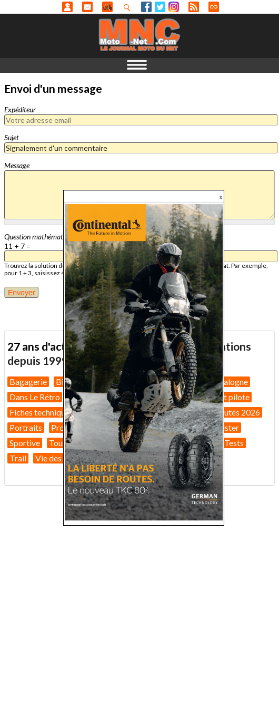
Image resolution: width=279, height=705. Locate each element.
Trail (17, 458)
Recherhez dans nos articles (129, 7)
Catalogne (229, 381)
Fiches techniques (41, 412)
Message (16, 165)
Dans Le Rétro (34, 397)
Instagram (173, 7)
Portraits (25, 427)
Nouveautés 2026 (228, 412)
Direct (213, 7)
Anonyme (67, 7)
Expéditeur (20, 109)
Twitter (160, 7)
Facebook (146, 7)
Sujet (11, 137)
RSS (193, 7)
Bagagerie (28, 381)
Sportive (24, 443)
